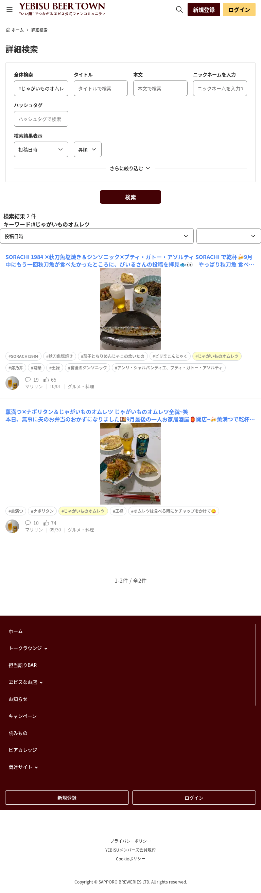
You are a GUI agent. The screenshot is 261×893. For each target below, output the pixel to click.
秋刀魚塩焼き (61, 356)
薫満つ (17, 511)
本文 (138, 74)
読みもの (18, 732)
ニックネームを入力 (214, 74)
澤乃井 (17, 368)
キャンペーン (22, 715)
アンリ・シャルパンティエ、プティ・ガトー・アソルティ (170, 368)
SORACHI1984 (24, 356)
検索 (130, 197)
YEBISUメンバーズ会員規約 (130, 850)
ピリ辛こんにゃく (171, 356)
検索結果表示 (28, 135)
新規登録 (204, 9)
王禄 (56, 368)
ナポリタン (43, 511)
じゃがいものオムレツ (218, 356)
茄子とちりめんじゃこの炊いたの (113, 356)
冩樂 (37, 368)
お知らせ (18, 698)
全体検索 (23, 74)
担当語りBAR (22, 664)
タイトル (83, 74)
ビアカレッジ (22, 749)
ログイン (239, 9)
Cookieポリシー (130, 859)
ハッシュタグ (28, 105)
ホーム (14, 30)
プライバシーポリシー (130, 841)
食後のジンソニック (88, 368)
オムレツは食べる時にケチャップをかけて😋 (175, 511)
